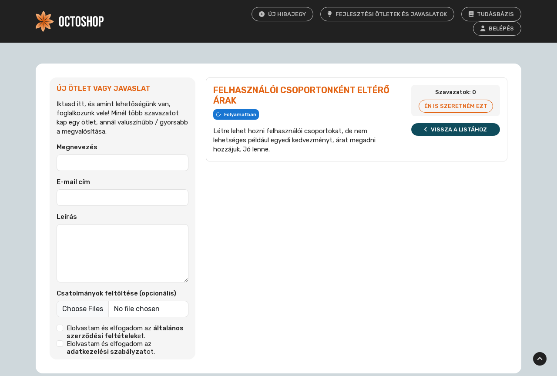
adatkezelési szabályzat (107, 352)
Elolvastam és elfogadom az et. (125, 332)
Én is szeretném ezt (455, 106)
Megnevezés (77, 147)
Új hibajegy (282, 14)
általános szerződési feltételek (125, 332)
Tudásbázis (491, 14)
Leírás (67, 217)
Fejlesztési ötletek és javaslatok (387, 14)
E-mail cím (73, 182)
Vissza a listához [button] (455, 129)
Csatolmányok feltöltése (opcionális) (116, 293)
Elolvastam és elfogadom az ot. (111, 348)
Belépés (497, 28)
